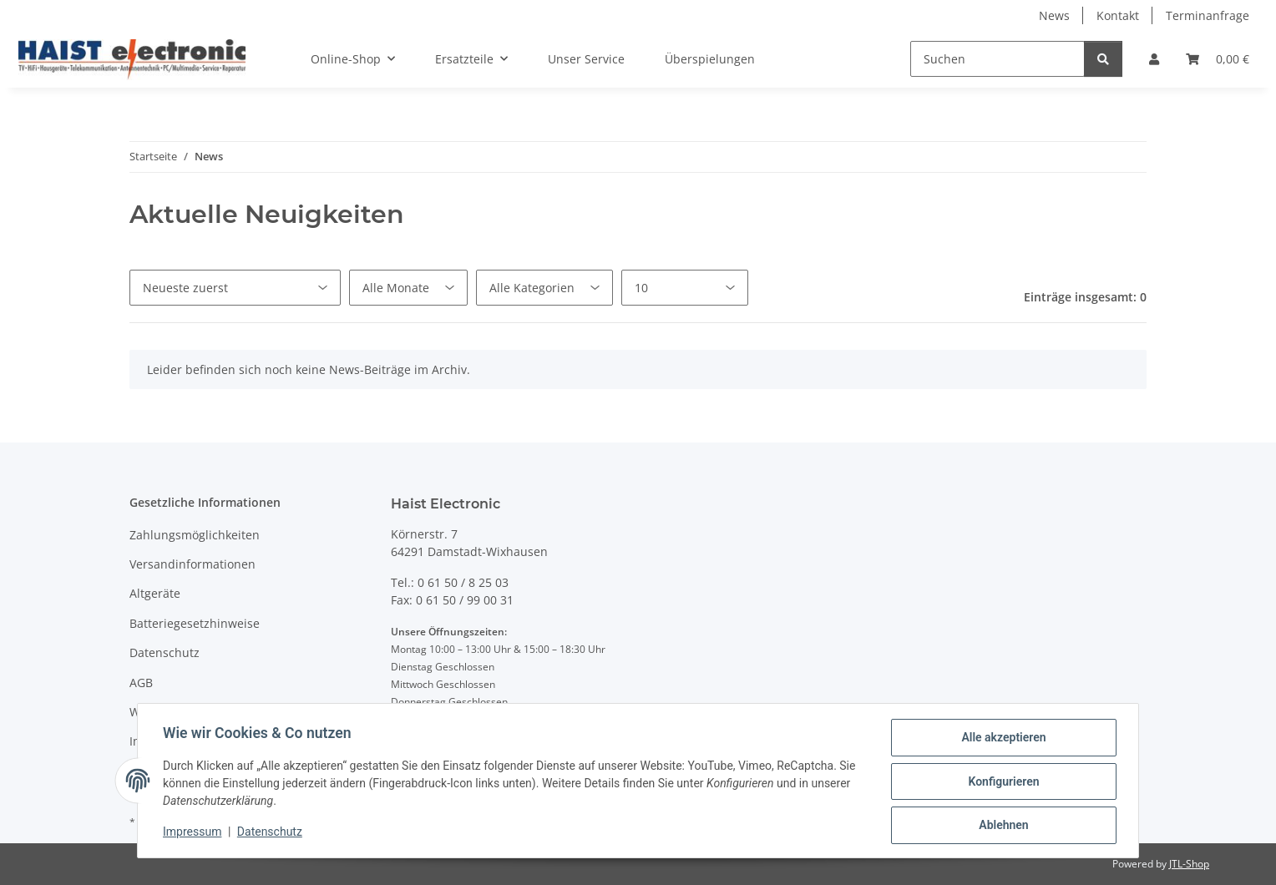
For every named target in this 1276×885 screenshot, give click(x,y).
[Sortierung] (235, 288)
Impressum (194, 833)
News (1054, 15)
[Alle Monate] (408, 288)
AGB (141, 682)
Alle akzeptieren (1002, 739)
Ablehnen (1001, 825)
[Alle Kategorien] (544, 288)
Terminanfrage (1207, 15)
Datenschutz (271, 833)
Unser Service (586, 59)
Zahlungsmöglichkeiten (194, 535)
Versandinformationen (192, 564)
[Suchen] (997, 59)
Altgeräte (154, 593)
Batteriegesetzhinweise (194, 623)
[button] (1154, 59)
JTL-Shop (1189, 864)
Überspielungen (710, 59)
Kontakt (1117, 15)
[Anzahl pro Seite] (684, 288)
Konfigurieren (1001, 782)
